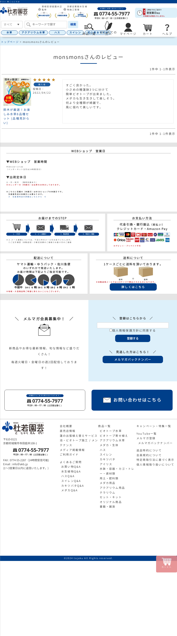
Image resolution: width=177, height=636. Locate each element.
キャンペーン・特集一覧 (153, 426)
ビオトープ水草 (111, 431)
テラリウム (108, 492)
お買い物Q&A (71, 467)
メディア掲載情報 (72, 450)
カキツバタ (108, 459)
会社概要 (66, 426)
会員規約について (149, 455)
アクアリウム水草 (33, 32)
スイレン (75, 32)
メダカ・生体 (109, 445)
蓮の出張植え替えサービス (79, 436)
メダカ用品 (108, 483)
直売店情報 (68, 431)
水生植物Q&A (71, 471)
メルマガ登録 (145, 438)
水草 (9, 32)
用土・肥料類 (109, 478)
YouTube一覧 (146, 433)
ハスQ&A (68, 476)
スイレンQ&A (71, 481)
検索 (73, 24)
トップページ (10, 42)
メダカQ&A (69, 490)
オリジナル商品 (111, 502)
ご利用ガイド (69, 454)
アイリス (106, 464)
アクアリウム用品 (112, 488)
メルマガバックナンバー (155, 443)
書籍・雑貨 (108, 506)
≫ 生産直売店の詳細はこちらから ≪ (26, 196)
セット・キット (111, 497)
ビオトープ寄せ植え (114, 436)
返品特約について (149, 450)
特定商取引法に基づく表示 (155, 460)
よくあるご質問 (71, 462)
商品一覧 (104, 426)
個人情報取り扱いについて (155, 464)
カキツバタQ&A (72, 486)
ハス (57, 32)
